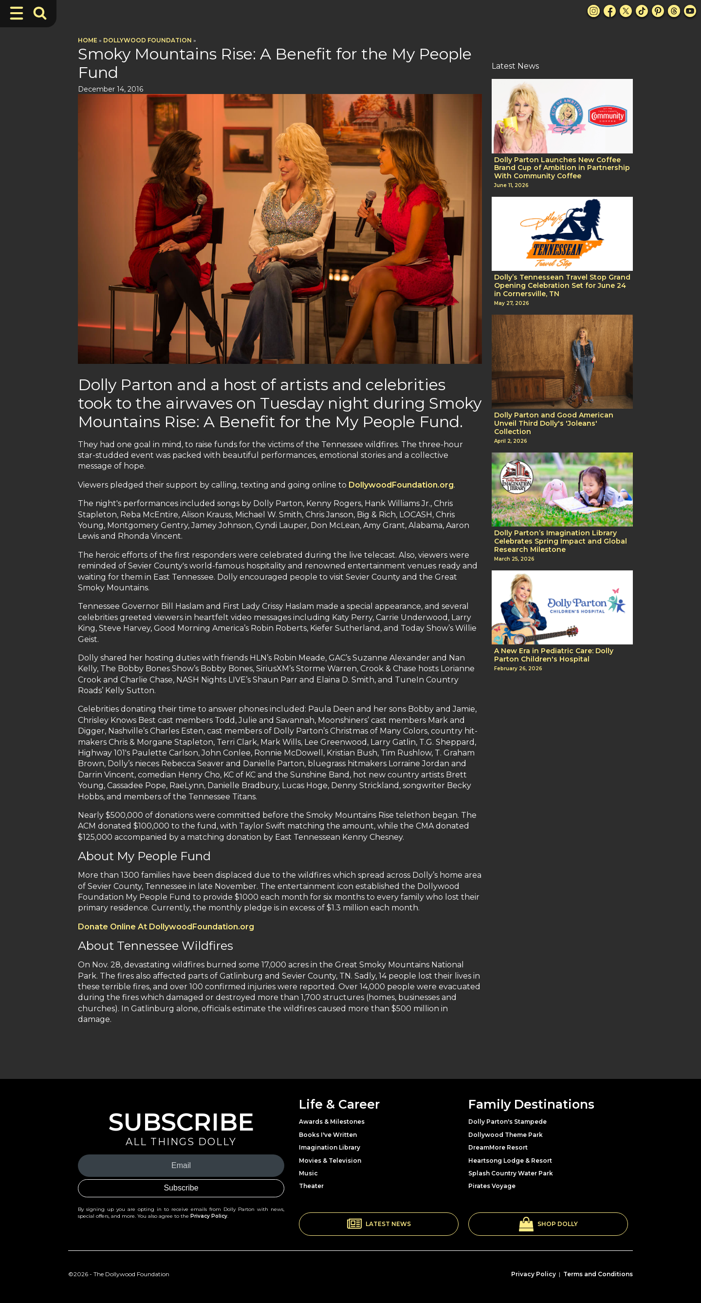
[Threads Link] (674, 11)
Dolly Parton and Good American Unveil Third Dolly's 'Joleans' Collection (553, 423)
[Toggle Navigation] (16, 13)
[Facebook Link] (610, 11)
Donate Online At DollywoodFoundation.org (166, 926)
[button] (379, 1224)
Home (87, 40)
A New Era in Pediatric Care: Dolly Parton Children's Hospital (553, 655)
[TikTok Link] (642, 11)
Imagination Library (329, 1147)
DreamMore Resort (498, 1147)
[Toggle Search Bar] (40, 13)
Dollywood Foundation (147, 40)
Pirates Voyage (492, 1186)
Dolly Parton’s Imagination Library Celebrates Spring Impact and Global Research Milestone (560, 541)
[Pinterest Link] (658, 11)
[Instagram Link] (594, 11)
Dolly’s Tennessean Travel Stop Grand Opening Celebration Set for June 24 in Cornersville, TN (562, 285)
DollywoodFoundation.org (401, 485)
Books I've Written (328, 1134)
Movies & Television (330, 1160)
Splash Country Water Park (510, 1173)
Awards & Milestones (332, 1121)
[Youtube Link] (690, 11)
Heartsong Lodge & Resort (510, 1160)
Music (308, 1173)
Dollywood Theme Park (505, 1134)
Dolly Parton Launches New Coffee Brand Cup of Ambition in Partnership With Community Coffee (562, 168)
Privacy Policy (208, 1216)
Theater (311, 1186)
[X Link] (626, 11)
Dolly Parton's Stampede (507, 1121)
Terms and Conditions (598, 1274)
